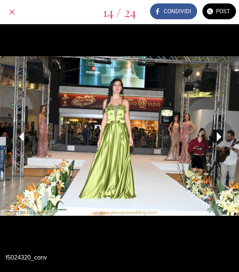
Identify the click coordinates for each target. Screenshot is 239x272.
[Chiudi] (12, 12)
